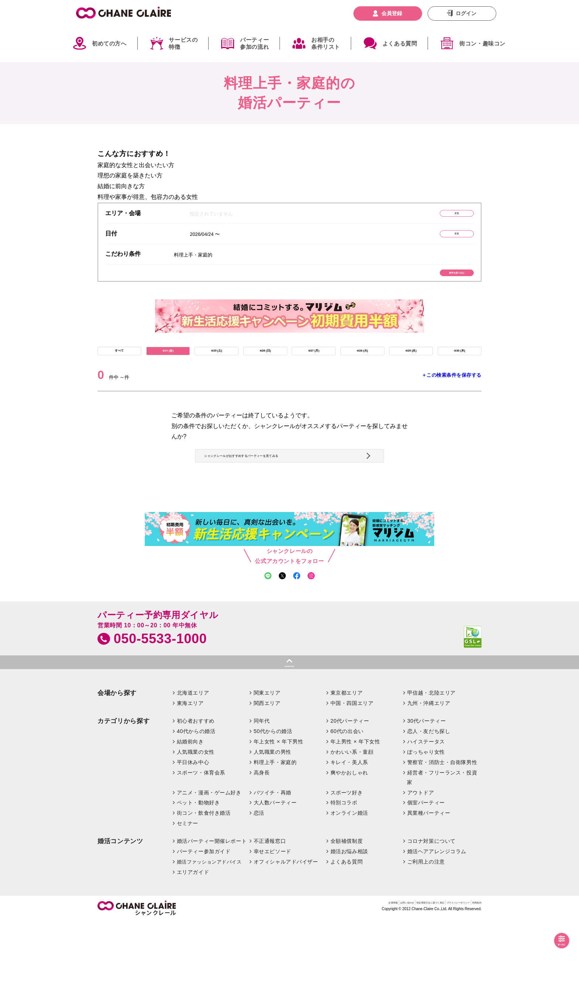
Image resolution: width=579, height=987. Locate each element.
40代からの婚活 (196, 797)
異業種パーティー (428, 878)
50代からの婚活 (273, 797)
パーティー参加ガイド (204, 917)
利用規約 (472, 970)
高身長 (262, 838)
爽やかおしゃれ (349, 838)
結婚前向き (190, 807)
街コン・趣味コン (482, 43)
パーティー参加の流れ (254, 43)
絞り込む (553, 941)
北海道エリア (193, 758)
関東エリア (267, 758)
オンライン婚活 (349, 878)
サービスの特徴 (183, 43)
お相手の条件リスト (325, 43)
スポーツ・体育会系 (201, 838)
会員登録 (391, 13)
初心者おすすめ (196, 786)
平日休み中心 (193, 827)
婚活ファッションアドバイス (209, 927)
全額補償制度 (346, 906)
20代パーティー (349, 786)
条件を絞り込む (439, 284)
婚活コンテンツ (120, 906)
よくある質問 (400, 43)
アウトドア (420, 858)
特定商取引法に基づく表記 (371, 970)
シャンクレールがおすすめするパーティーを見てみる (286, 493)
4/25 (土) (216, 369)
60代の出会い (347, 797)
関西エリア (267, 768)
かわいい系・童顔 (352, 817)
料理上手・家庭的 (275, 827)
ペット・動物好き (198, 868)
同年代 (262, 786)
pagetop (289, 728)
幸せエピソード (272, 917)
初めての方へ (109, 43)
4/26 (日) (265, 369)
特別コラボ (343, 868)
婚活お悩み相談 (349, 917)
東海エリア (190, 768)
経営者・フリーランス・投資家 (442, 842)
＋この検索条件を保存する (452, 398)
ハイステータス (426, 807)
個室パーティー (426, 868)
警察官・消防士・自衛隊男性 (442, 827)
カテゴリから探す (123, 786)
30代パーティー (426, 786)
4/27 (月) (313, 369)
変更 (439, 215)
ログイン (466, 13)
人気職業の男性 (272, 817)
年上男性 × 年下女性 (355, 807)
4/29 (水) (411, 369)
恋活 (259, 878)
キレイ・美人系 (349, 827)
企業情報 (291, 970)
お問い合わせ (321, 970)
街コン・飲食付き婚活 (204, 878)
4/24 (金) (168, 369)
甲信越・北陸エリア (431, 758)
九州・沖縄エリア (428, 768)
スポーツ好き (346, 858)
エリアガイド (193, 937)
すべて (119, 369)
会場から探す (117, 758)
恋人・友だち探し (428, 797)
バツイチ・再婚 (272, 858)
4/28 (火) (362, 369)
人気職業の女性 (196, 817)
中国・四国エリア (352, 768)
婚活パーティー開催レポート (212, 906)
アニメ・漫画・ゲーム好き (209, 858)
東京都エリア (346, 758)
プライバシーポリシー (431, 970)
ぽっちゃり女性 (426, 817)
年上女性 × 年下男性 (279, 807)
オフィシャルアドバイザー (286, 927)
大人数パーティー (275, 868)
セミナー (187, 889)
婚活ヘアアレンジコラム (436, 917)
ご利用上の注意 (426, 927)
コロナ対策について (431, 906)
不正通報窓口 (270, 906)
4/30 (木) (459, 369)
